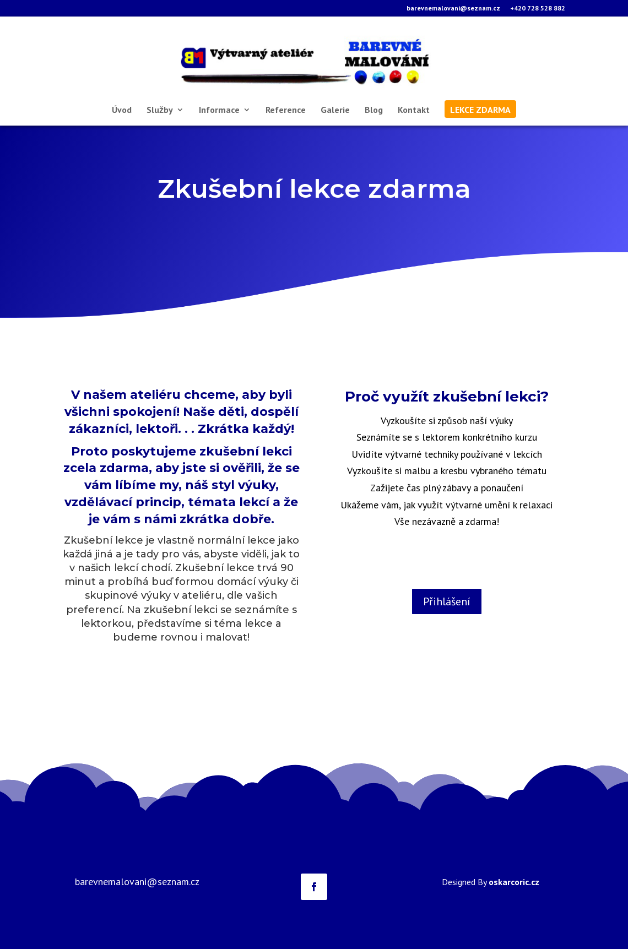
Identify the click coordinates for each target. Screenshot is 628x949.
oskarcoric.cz (514, 881)
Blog (374, 110)
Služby (160, 110)
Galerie (335, 110)
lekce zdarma (480, 110)
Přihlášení (446, 601)
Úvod (122, 110)
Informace (219, 110)
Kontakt (414, 110)
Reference (286, 110)
